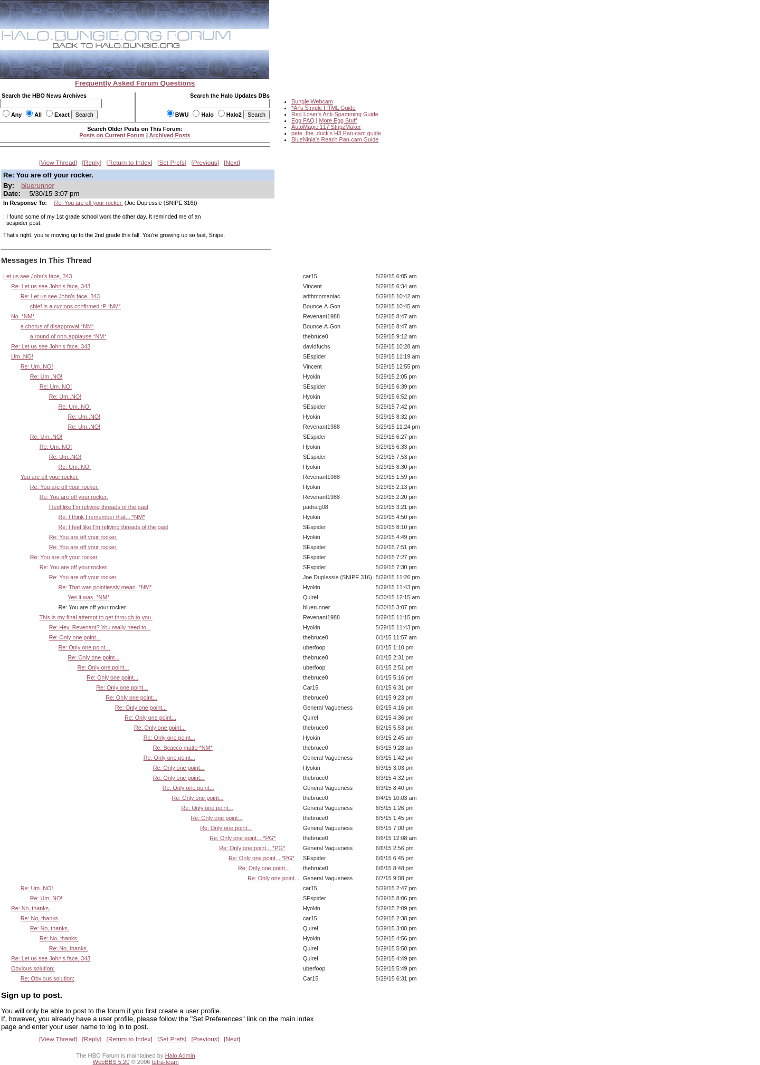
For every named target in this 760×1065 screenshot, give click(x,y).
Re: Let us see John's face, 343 (50, 286)
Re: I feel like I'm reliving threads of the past (113, 527)
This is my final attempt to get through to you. (96, 617)
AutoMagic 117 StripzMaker (326, 127)
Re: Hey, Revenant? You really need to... (100, 627)
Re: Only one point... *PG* (243, 838)
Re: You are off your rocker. (88, 203)
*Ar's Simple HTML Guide (323, 108)
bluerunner (37, 186)
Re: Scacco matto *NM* (183, 747)
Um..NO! (22, 356)
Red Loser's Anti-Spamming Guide (334, 114)
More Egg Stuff (338, 120)
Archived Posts (170, 135)
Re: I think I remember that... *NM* (102, 517)
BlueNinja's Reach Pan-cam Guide (334, 139)
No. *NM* (23, 316)
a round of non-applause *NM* (68, 336)
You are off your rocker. (50, 477)
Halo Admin (180, 1055)
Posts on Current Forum (112, 135)
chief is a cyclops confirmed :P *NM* (75, 306)
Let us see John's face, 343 (37, 276)
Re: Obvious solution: (47, 978)
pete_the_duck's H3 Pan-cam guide (336, 133)
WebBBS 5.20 (111, 1062)
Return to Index (129, 162)
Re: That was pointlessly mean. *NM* (105, 587)
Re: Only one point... (75, 637)
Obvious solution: (32, 968)
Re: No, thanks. (30, 908)
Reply (92, 162)
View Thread (58, 162)
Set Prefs (172, 162)
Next (232, 162)
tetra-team (165, 1062)
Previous (205, 162)
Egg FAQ (303, 120)
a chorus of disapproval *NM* (57, 326)
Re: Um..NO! (37, 366)
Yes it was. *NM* (88, 597)
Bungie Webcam (312, 101)
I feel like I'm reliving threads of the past (98, 507)
